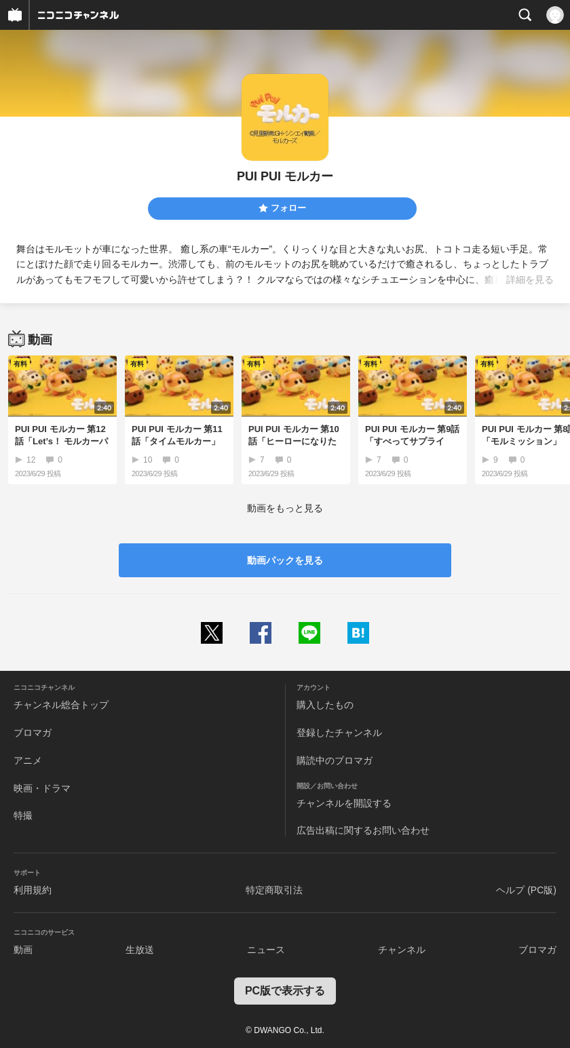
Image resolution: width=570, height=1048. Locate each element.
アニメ (28, 760)
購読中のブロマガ (335, 760)
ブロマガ (33, 732)
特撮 (23, 815)
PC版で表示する (285, 990)
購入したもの (325, 704)
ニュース (266, 949)
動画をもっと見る (285, 508)
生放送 (140, 949)
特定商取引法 (274, 890)
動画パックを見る (285, 560)
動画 (23, 949)
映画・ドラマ (42, 788)
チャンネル (401, 949)
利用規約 (33, 890)
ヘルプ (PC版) (526, 890)
